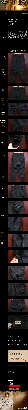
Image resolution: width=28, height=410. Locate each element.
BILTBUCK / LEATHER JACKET (3, 128)
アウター (2, 23)
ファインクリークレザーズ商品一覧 (3, 104)
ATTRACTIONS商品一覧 (3, 123)
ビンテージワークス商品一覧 (3, 139)
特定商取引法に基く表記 (3, 236)
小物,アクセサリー (3, 69)
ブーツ (2, 182)
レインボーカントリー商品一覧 (3, 93)
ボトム (2, 164)
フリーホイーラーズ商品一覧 (3, 19)
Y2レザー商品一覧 (3, 114)
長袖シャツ (2, 28)
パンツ (2, 33)
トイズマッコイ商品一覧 (3, 40)
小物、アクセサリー (3, 153)
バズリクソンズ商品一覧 (3, 201)
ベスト (2, 31)
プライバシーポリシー (3, 238)
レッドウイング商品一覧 (3, 180)
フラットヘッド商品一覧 (3, 218)
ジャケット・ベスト (3, 221)
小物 (1, 171)
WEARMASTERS (3, 132)
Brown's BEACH (3, 155)
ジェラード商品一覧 (3, 74)
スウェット (2, 45)
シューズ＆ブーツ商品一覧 (3, 191)
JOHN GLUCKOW (3, 87)
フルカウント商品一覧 (3, 145)
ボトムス (2, 82)
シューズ (2, 84)
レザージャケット (3, 21)
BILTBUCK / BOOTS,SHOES (3, 126)
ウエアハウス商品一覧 (3, 161)
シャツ (2, 50)
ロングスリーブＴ (3, 47)
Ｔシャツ (2, 26)
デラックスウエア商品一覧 (3, 59)
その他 (2, 109)
